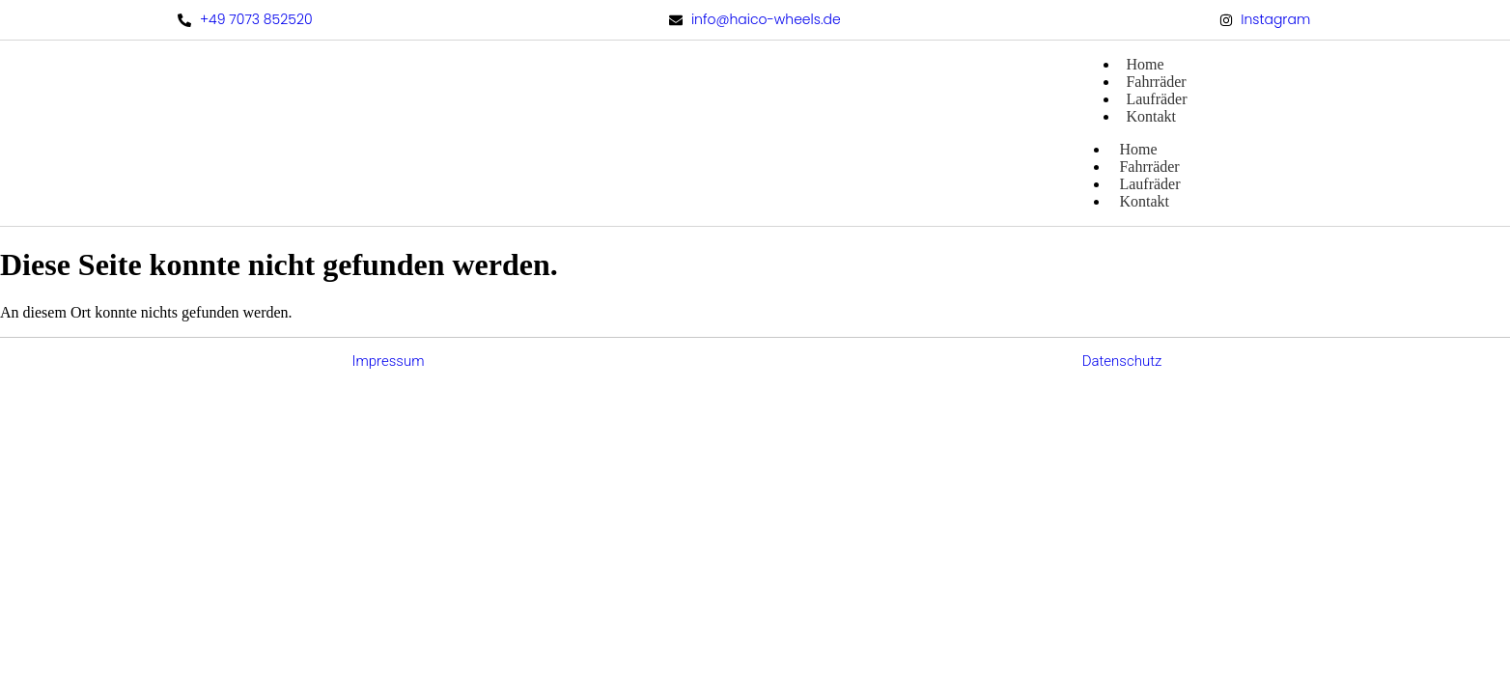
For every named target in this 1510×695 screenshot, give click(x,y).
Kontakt (1151, 116)
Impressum (387, 361)
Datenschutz (1122, 361)
